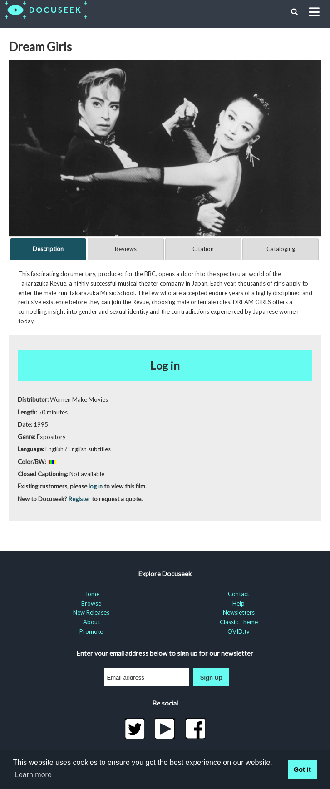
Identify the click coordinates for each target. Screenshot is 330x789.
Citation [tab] (203, 248)
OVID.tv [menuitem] (238, 631)
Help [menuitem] (238, 603)
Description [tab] (48, 248)
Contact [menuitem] (238, 593)
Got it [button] (302, 769)
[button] (294, 12)
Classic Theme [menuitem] (239, 622)
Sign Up (211, 677)
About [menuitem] (91, 622)
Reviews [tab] (126, 248)
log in (96, 486)
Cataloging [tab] (280, 248)
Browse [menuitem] (91, 603)
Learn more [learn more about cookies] (33, 775)
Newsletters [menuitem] (239, 612)
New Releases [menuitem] (91, 612)
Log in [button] (165, 365)
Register (79, 499)
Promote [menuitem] (91, 631)
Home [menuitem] (91, 593)
